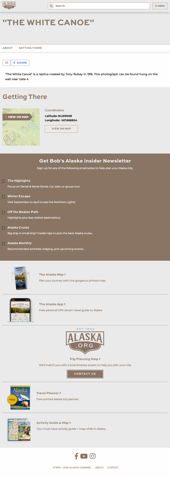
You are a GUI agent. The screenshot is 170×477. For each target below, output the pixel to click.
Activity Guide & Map (53, 422)
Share (20, 63)
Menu (160, 5)
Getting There (30, 48)
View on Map (61, 129)
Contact (113, 467)
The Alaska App (52, 304)
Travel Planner (48, 393)
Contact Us (85, 374)
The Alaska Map (52, 274)
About (8, 48)
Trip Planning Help (85, 359)
